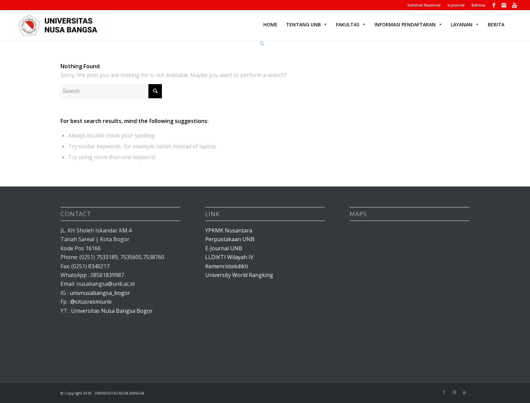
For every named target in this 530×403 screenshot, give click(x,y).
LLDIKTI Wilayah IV (229, 257)
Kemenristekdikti (226, 266)
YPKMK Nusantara (228, 230)
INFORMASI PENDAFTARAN (408, 24)
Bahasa (478, 4)
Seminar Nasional (423, 4)
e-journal (456, 4)
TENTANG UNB (307, 24)
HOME (270, 24)
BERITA (496, 24)
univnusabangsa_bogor (100, 293)
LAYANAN (465, 24)
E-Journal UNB (223, 248)
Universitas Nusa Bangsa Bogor (112, 310)
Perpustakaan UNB (230, 239)
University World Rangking (239, 275)
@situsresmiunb (91, 301)
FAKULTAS (351, 24)
